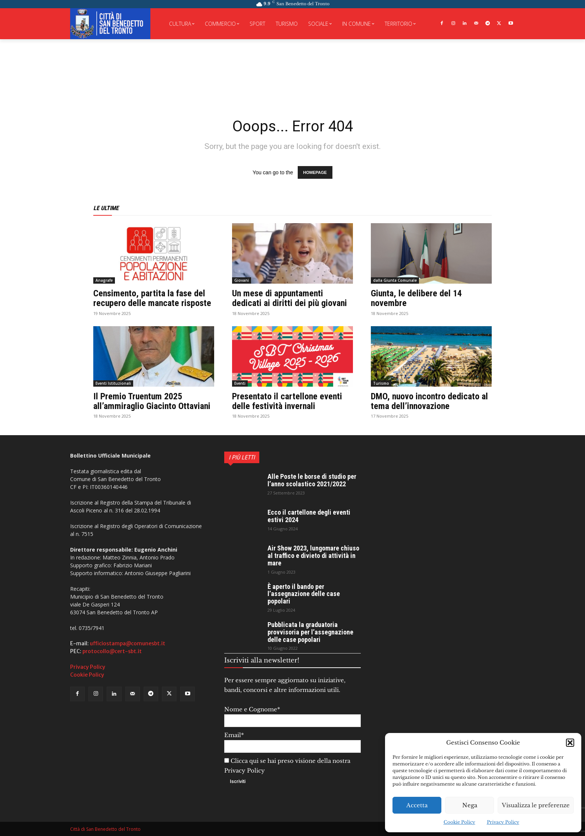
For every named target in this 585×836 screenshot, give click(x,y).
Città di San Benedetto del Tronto (105, 829)
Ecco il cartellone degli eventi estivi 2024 (309, 516)
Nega (469, 805)
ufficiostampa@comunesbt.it (127, 643)
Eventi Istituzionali (113, 383)
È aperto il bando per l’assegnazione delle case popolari (304, 594)
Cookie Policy (459, 822)
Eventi (239, 383)
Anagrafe (104, 280)
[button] (570, 742)
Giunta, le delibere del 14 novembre (416, 298)
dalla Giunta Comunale (395, 280)
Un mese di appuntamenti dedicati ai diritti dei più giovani (289, 298)
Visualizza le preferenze (536, 805)
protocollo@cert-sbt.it (112, 651)
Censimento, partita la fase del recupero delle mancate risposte (152, 298)
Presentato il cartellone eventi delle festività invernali (287, 401)
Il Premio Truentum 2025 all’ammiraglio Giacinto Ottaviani (151, 401)
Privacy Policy (503, 822)
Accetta (417, 805)
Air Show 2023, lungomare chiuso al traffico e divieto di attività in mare (313, 555)
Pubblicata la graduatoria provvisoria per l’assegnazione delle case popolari (310, 632)
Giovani (241, 280)
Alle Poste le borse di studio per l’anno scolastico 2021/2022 (312, 480)
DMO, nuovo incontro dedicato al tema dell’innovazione (429, 401)
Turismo (381, 383)
